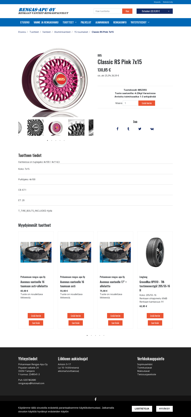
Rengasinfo (120, 22)
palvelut (86, 22)
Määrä (118, 103)
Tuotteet (68, 22)
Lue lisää (36, 323)
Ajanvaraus (102, 22)
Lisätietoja (142, 409)
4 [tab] (60, 140)
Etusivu (25, 22)
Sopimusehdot (144, 364)
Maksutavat (143, 371)
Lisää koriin (147, 103)
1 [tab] (47, 140)
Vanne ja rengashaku (46, 22)
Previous (16, 131)
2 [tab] (51, 140)
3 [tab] (55, 140)
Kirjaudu (157, 2)
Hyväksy (164, 409)
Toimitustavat (144, 367)
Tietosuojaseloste (146, 374)
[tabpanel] (56, 127)
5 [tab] (64, 140)
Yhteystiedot (139, 22)
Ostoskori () (151, 11)
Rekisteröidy (168, 2)
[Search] (108, 11)
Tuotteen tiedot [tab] (29, 155)
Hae (127, 11)
